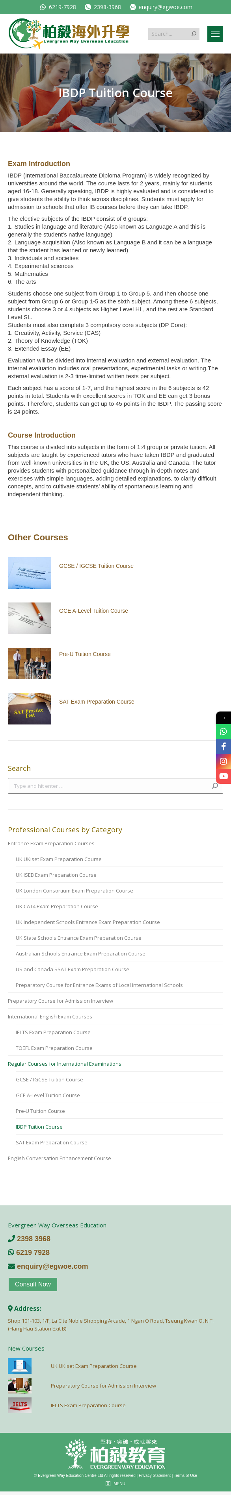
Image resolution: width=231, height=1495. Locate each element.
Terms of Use (185, 1475)
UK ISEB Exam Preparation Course (56, 874)
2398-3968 (102, 7)
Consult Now (33, 1284)
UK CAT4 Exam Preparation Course (57, 906)
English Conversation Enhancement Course (59, 1158)
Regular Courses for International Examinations (64, 1063)
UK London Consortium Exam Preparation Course (74, 890)
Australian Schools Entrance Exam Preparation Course (80, 953)
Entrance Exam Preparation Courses (51, 843)
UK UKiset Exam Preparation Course (59, 859)
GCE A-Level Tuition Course (93, 611)
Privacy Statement (155, 1475)
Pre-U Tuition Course (85, 654)
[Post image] (29, 573)
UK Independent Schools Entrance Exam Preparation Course (88, 922)
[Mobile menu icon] (215, 34)
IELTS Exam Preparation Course (53, 1032)
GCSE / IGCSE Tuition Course (96, 566)
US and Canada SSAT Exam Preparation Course (72, 969)
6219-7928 (57, 7)
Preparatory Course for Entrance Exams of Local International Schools (99, 985)
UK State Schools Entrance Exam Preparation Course (79, 937)
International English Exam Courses (50, 1016)
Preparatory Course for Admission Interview (60, 1000)
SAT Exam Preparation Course (96, 702)
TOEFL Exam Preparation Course (54, 1047)
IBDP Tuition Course (39, 1126)
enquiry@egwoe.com (160, 7)
